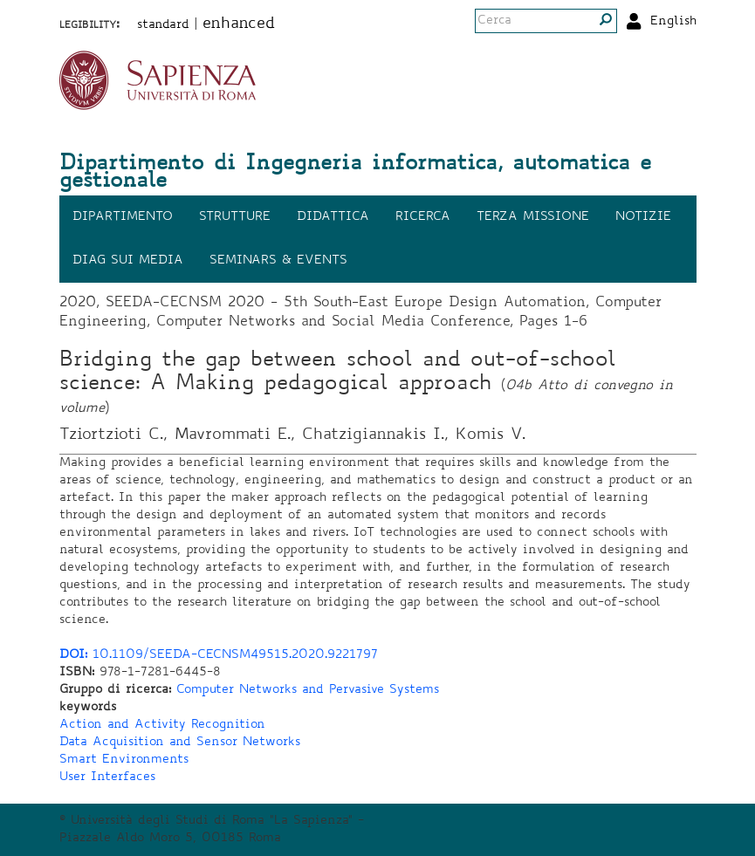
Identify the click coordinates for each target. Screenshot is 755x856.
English (673, 22)
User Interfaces (107, 777)
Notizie (643, 217)
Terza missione (533, 217)
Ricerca (422, 217)
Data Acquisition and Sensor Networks (179, 742)
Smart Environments (124, 760)
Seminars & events (278, 261)
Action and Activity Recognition (162, 725)
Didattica (333, 217)
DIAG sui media (127, 261)
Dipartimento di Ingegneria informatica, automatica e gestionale (355, 173)
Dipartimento (122, 217)
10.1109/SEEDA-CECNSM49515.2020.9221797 (218, 655)
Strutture (235, 217)
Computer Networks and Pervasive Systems (307, 690)
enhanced (238, 24)
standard (163, 25)
